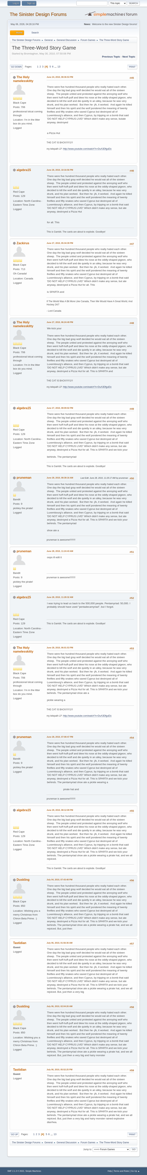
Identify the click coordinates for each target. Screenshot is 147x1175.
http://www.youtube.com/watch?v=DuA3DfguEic (87, 149)
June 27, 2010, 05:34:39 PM (60, 243)
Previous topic (111, 56)
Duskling (23, 879)
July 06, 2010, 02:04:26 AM (59, 1006)
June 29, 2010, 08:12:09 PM (60, 810)
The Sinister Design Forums (38, 14)
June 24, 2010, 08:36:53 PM (60, 77)
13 (58, 66)
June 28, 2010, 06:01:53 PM (60, 647)
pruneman (24, 477)
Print (132, 67)
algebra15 (24, 170)
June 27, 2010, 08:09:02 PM (60, 408)
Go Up (14, 1134)
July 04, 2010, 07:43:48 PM (59, 879)
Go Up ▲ (135, 1171)
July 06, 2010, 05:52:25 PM (59, 1069)
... (55, 66)
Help (110, 1171)
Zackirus (23, 243)
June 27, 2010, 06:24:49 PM (60, 322)
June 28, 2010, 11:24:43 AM (60, 551)
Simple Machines (33, 1171)
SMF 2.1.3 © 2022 (15, 1171)
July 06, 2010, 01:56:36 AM (59, 943)
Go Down (16, 67)
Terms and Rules (121, 1171)
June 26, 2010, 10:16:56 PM (60, 170)
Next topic (128, 56)
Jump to (87, 1149)
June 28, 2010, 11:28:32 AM (60, 597)
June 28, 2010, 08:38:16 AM (60, 478)
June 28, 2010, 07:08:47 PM (60, 737)
